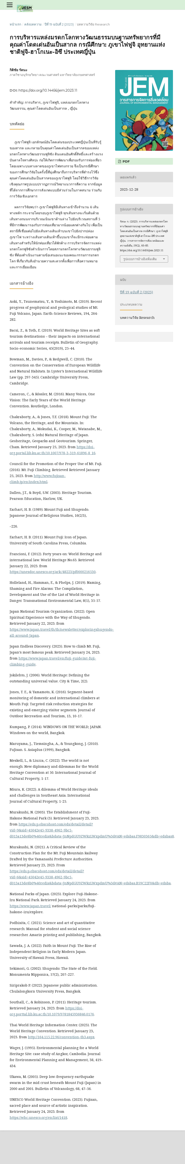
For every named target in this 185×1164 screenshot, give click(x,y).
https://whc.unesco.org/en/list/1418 (38, 1117)
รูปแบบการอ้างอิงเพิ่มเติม (140, 259)
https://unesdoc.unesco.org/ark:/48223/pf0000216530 (53, 571)
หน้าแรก (15, 24)
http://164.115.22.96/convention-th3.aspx (61, 1037)
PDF (126, 161)
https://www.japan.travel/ (30, 906)
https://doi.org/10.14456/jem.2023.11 (48, 90)
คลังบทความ (33, 24)
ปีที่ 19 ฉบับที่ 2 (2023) (59, 24)
